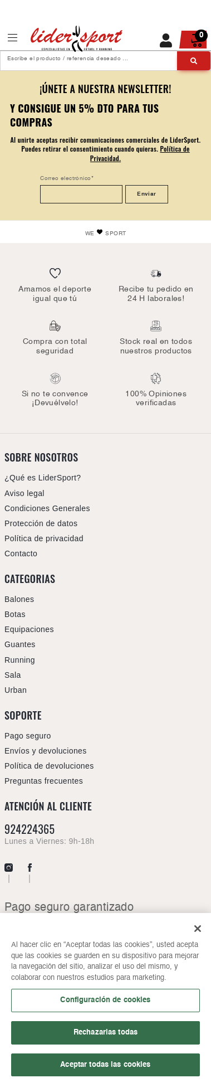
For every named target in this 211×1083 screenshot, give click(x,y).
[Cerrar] (197, 932)
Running (19, 659)
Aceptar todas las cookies (105, 1068)
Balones (19, 599)
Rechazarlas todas (105, 1035)
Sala (12, 675)
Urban (15, 690)
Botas (15, 614)
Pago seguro (27, 735)
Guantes (20, 644)
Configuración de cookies (105, 1004)
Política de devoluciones (49, 765)
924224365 (29, 829)
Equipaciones (29, 629)
